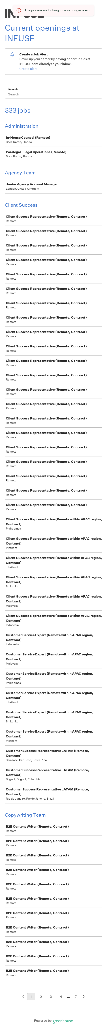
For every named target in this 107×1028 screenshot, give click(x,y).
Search (13, 89)
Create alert (28, 69)
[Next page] (84, 997)
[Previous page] (23, 997)
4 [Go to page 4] (61, 997)
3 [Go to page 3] (51, 997)
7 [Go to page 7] (76, 997)
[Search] (53, 94)
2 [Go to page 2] (41, 997)
